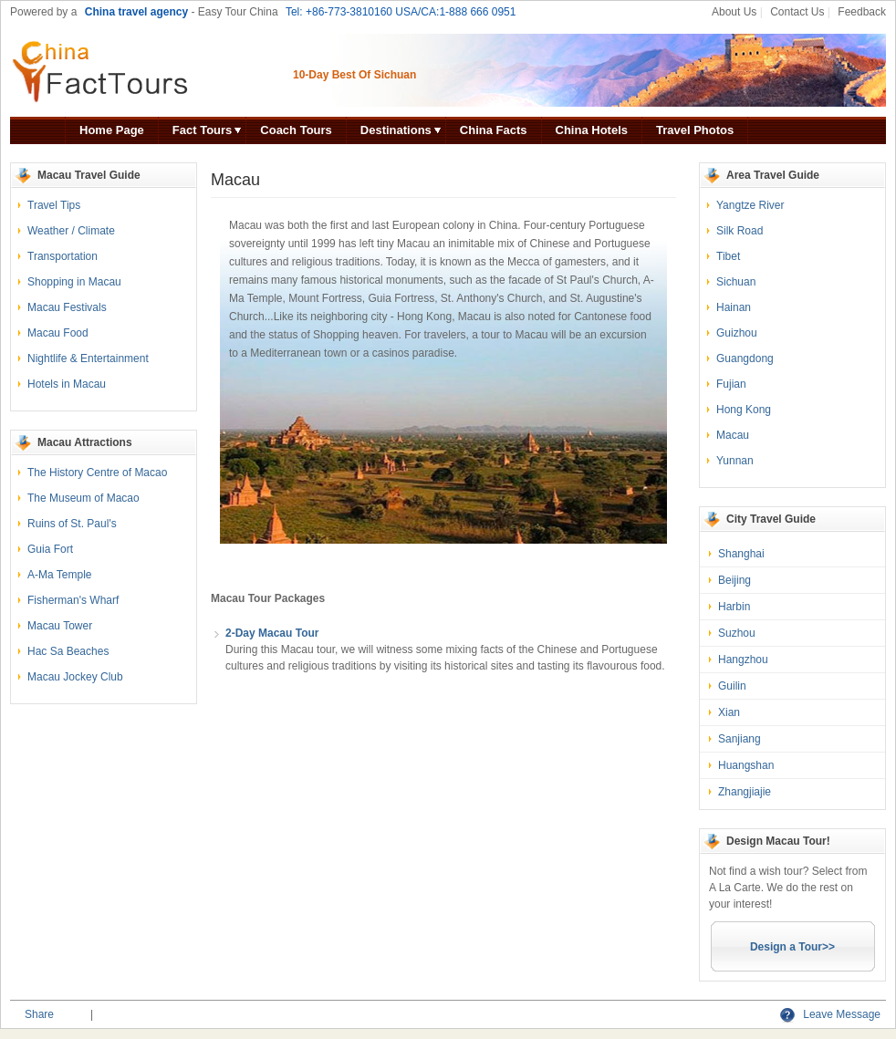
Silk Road (739, 230)
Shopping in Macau (74, 281)
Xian (729, 712)
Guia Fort (50, 549)
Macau (732, 435)
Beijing (734, 580)
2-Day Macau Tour (271, 633)
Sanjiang (739, 738)
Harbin (734, 606)
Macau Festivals (67, 307)
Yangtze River (750, 205)
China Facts (493, 130)
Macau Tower (59, 625)
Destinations (396, 130)
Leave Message (830, 1014)
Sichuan (735, 281)
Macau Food (58, 333)
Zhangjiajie (744, 791)
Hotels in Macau (66, 384)
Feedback (862, 11)
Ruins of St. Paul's (72, 523)
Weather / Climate (71, 230)
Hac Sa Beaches (68, 651)
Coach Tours (296, 130)
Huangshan (746, 765)
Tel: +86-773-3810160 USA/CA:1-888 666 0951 (401, 11)
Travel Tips (53, 205)
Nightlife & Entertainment (88, 358)
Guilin (732, 686)
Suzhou (736, 633)
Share (39, 1014)
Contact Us (797, 11)
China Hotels (592, 130)
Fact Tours (202, 130)
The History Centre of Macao (97, 472)
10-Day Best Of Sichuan (354, 74)
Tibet (728, 256)
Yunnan (735, 460)
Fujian (731, 384)
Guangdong (745, 358)
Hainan (733, 307)
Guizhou (736, 333)
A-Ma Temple (59, 574)
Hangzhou (743, 659)
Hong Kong (743, 409)
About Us (734, 11)
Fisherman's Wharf (73, 600)
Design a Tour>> (792, 946)
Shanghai (741, 553)
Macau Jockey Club (75, 676)
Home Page (111, 130)
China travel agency (136, 11)
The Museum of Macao (83, 498)
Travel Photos (695, 130)
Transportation (62, 256)
